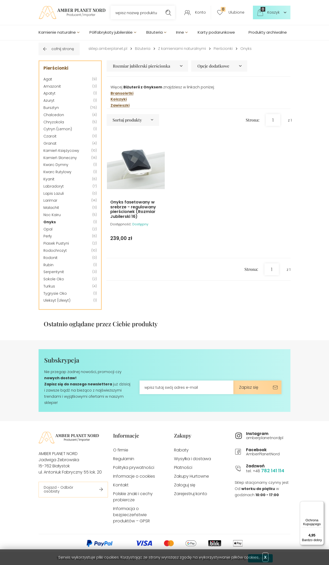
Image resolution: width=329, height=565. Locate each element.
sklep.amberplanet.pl (107, 48)
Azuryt (48, 100)
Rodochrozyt (55, 250)
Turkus (49, 286)
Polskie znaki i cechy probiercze (133, 497)
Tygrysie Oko (55, 293)
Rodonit (50, 257)
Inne (180, 32)
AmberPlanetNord (268, 452)
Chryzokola (53, 122)
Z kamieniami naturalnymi (182, 48)
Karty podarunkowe (216, 32)
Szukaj (168, 12)
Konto (200, 12)
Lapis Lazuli (53, 193)
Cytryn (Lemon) (57, 129)
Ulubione (232, 11)
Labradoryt (53, 186)
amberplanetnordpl (268, 436)
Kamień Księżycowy (61, 150)
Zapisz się (248, 387)
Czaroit (50, 136)
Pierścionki (223, 48)
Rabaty (181, 450)
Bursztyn (51, 107)
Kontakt (121, 485)
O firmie (120, 450)
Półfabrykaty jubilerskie (111, 32)
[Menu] (321, 504)
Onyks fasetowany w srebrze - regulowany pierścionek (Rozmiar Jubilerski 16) (133, 209)
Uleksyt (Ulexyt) (56, 300)
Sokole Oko (53, 279)
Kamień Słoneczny (60, 157)
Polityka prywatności (133, 467)
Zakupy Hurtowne (191, 476)
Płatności (183, 467)
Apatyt (49, 93)
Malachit (51, 207)
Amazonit (52, 86)
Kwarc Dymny (55, 164)
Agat (47, 79)
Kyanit (48, 179)
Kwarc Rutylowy (57, 171)
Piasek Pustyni (56, 243)
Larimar (50, 200)
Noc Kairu (52, 214)
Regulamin (123, 459)
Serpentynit (53, 271)
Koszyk (270, 11)
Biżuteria (154, 32)
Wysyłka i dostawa (192, 459)
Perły (47, 236)
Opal (47, 229)
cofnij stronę (62, 48)
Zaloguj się (184, 485)
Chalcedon (53, 114)
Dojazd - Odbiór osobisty (58, 489)
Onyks (246, 48)
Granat (50, 143)
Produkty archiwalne (268, 32)
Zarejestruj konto (190, 494)
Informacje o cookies (134, 476)
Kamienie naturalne (57, 32)
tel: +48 (268, 468)
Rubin (48, 264)
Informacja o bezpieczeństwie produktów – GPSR (131, 515)
